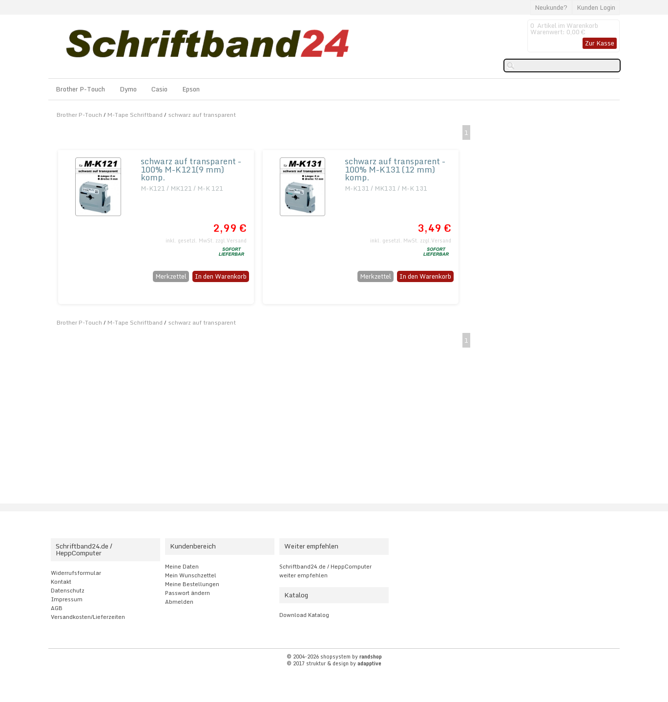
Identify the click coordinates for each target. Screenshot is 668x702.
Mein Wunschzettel (190, 575)
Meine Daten (182, 566)
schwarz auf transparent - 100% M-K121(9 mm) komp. (191, 169)
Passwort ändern (187, 593)
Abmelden (179, 601)
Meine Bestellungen (192, 584)
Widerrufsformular (76, 573)
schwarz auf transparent (202, 114)
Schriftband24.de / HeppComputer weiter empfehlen (325, 571)
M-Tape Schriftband (135, 114)
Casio (159, 89)
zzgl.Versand (231, 240)
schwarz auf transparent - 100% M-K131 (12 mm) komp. (395, 169)
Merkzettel (171, 276)
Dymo (128, 89)
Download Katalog (304, 615)
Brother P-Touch (80, 89)
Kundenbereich (193, 546)
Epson (191, 89)
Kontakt (61, 581)
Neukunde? (551, 7)
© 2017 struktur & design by (334, 663)
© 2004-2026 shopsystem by (334, 656)
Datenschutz (67, 590)
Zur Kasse (599, 43)
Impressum (67, 599)
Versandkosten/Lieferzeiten (88, 617)
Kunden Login (596, 7)
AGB (57, 608)
